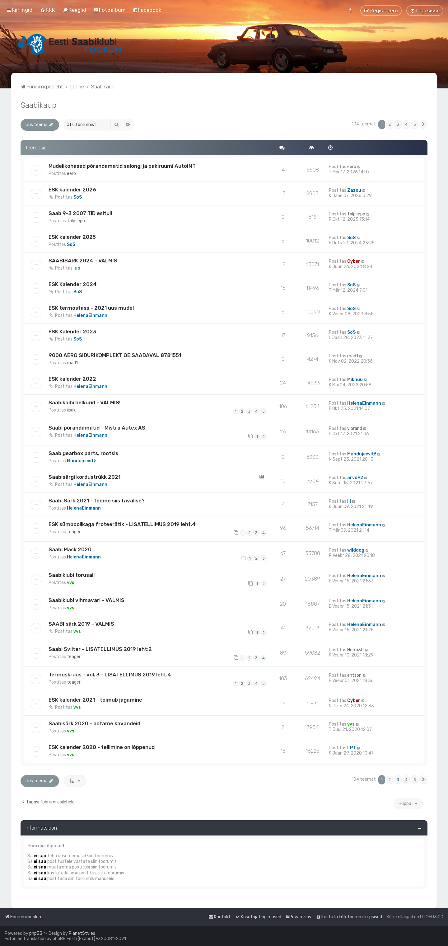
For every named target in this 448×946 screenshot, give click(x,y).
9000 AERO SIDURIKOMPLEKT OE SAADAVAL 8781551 (115, 355)
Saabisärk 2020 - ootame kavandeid (94, 723)
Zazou (354, 190)
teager (74, 531)
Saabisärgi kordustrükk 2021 (84, 477)
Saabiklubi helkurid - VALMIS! (84, 402)
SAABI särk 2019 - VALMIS (81, 624)
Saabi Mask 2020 (70, 549)
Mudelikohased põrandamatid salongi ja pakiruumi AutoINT (122, 166)
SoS (77, 197)
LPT (351, 748)
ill (349, 501)
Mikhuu (355, 379)
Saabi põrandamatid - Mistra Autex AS (97, 428)
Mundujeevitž (81, 461)
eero (71, 173)
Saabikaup (38, 105)
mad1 (72, 362)
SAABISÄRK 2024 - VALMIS (83, 260)
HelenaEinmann (90, 315)
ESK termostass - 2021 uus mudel (91, 308)
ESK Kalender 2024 (73, 284)
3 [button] (398, 124)
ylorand (354, 428)
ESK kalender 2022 (72, 379)
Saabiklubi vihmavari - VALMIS (86, 600)
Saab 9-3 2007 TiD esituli (80, 213)
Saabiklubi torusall (72, 575)
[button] (423, 124)
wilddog (355, 550)
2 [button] (390, 124)
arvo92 (355, 477)
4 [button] (406, 124)
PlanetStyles (82, 933)
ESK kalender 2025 (72, 237)
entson (354, 675)
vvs (70, 582)
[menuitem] (48, 10)
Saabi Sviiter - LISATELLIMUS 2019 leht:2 (100, 649)
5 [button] (414, 124)
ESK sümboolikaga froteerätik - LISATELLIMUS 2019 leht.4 (122, 524)
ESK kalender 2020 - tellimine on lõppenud (102, 747)
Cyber (353, 261)
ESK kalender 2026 (72, 189)
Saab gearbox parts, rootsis (83, 453)
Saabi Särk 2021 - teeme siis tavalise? (97, 500)
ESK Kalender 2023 (72, 331)
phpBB (35, 933)
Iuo (76, 268)
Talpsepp (76, 221)
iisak (71, 410)
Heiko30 (355, 649)
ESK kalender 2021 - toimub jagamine (95, 700)
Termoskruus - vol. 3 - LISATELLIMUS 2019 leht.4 (110, 674)
